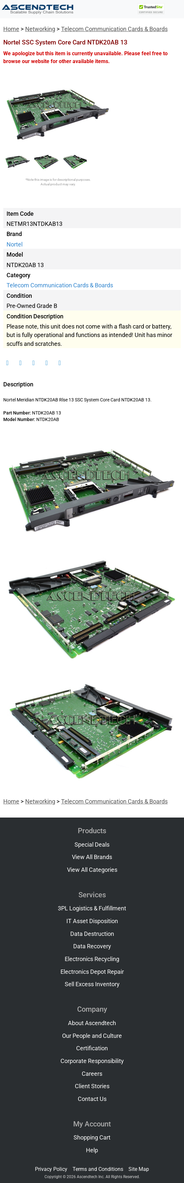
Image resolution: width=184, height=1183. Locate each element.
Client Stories (92, 1086)
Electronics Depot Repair (92, 972)
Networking (40, 29)
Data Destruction (92, 934)
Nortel (15, 244)
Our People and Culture (92, 1036)
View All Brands (92, 857)
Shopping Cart (92, 1137)
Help (92, 1150)
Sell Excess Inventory (92, 984)
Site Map (138, 1169)
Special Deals (92, 844)
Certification (92, 1048)
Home (11, 29)
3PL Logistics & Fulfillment (92, 908)
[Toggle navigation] (174, 9)
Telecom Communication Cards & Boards (114, 29)
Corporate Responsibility (92, 1061)
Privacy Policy (51, 1169)
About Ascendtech (92, 1023)
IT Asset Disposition (92, 921)
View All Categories (92, 870)
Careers (92, 1074)
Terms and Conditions (98, 1169)
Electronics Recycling (92, 959)
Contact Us (92, 1099)
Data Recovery (92, 946)
